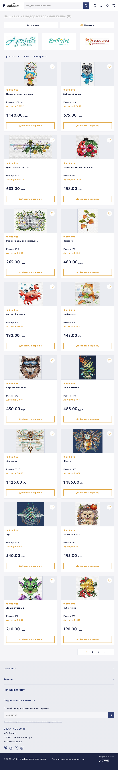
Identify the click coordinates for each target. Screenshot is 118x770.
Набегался (69, 314)
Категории (31, 25)
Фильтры (87, 25)
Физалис (68, 241)
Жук (8, 534)
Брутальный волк (16, 388)
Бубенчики (69, 608)
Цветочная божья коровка (78, 167)
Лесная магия (71, 388)
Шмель (67, 461)
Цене (26, 56)
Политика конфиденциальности (68, 759)
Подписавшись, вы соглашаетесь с (33, 722)
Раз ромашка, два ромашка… (22, 241)
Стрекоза (11, 461)
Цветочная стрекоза (18, 167)
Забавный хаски (72, 94)
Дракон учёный (15, 608)
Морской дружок (15, 314)
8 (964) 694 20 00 (15, 728)
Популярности (40, 56)
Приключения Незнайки (19, 94)
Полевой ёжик (71, 534)
